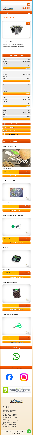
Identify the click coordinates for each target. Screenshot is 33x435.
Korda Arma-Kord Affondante (11, 181)
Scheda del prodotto (16, 176)
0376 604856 (11, 415)
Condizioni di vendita (10, 131)
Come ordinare (8, 127)
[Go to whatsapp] (29, 431)
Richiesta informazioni (10, 134)
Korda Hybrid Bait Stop (9, 282)
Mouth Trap (6, 247)
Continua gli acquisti (10, 124)
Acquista (28, 68)
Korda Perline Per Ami (9, 146)
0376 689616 (11, 424)
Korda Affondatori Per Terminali (12, 215)
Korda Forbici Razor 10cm (10, 314)
